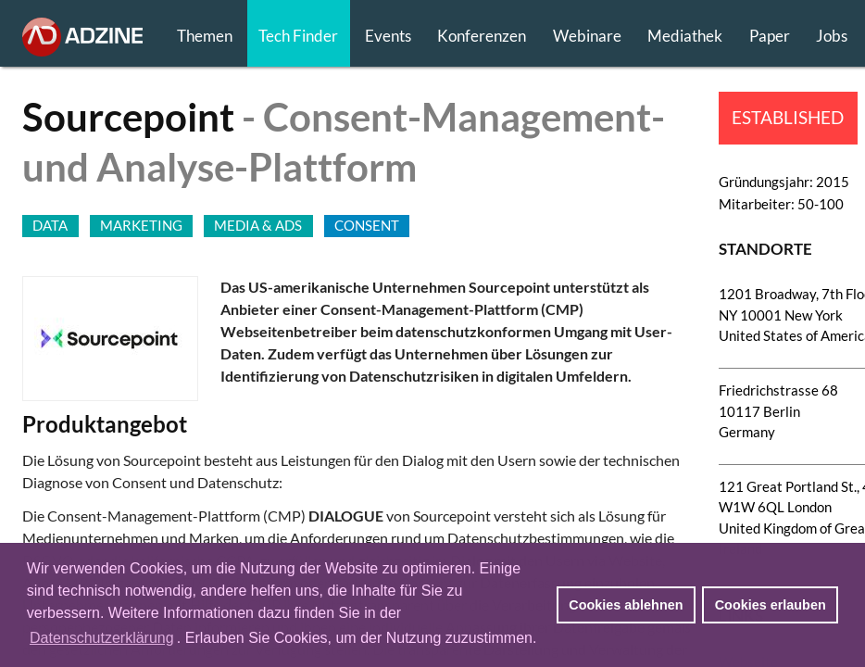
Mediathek (684, 35)
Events (388, 35)
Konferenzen (481, 35)
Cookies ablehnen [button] (626, 605)
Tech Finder (298, 35)
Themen (204, 35)
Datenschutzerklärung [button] (102, 638)
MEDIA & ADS (258, 225)
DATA (50, 225)
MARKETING (141, 225)
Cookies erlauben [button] (770, 605)
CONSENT (366, 225)
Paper (769, 35)
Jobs (831, 35)
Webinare (587, 35)
